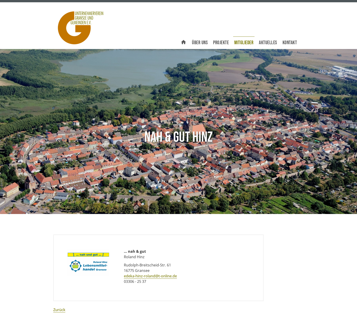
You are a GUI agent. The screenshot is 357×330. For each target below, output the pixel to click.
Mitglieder (243, 43)
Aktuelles (268, 43)
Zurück (59, 309)
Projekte (221, 43)
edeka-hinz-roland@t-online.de (150, 275)
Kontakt (290, 43)
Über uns (200, 43)
